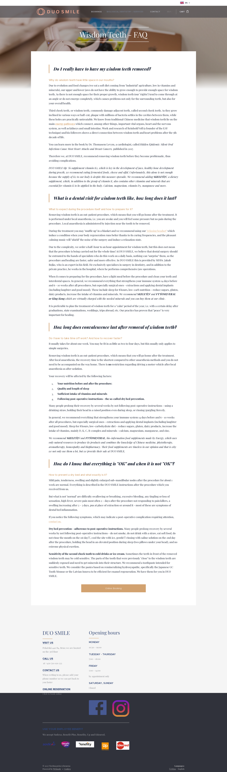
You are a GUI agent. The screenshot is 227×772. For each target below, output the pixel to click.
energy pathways (65, 124)
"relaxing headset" (157, 231)
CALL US (48, 658)
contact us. (55, 521)
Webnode (57, 769)
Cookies (67, 769)
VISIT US (48, 642)
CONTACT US (51, 670)
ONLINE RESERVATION (56, 689)
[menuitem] (96, 11)
